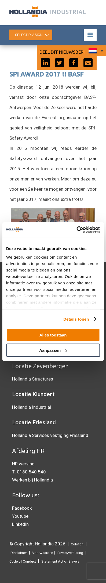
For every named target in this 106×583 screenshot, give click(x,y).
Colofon (77, 544)
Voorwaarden (42, 553)
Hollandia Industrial (31, 407)
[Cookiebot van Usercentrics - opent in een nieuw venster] (76, 229)
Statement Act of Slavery (60, 561)
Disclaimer (18, 553)
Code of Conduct (22, 561)
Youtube (20, 516)
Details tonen (76, 319)
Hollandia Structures (32, 379)
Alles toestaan (53, 335)
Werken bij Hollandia (32, 480)
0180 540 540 (31, 472)
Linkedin (20, 524)
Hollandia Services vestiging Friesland (50, 435)
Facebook (22, 508)
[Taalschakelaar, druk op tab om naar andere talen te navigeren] (95, 50)
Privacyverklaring (70, 553)
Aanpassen (53, 350)
